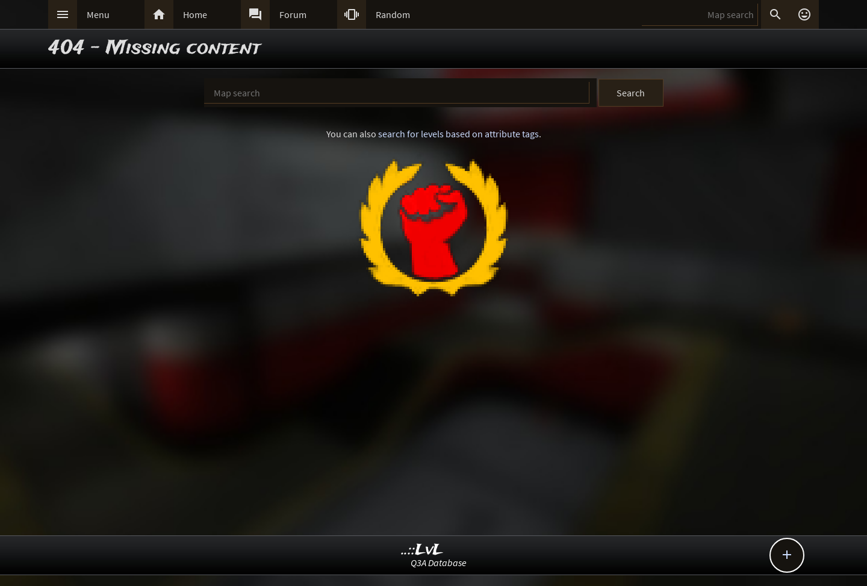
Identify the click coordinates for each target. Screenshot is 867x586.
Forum (292, 14)
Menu (98, 14)
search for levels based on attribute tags (458, 134)
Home (195, 14)
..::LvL (422, 550)
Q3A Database (439, 562)
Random (393, 14)
